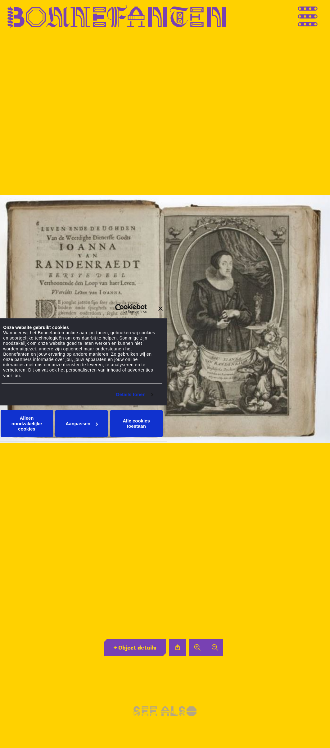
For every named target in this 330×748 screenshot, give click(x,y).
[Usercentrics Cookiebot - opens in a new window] (120, 308)
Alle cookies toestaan (136, 423)
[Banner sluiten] (160, 308)
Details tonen (131, 394)
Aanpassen (82, 423)
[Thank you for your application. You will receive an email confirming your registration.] (320, 16)
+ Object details (134, 647)
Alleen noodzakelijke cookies (26, 424)
